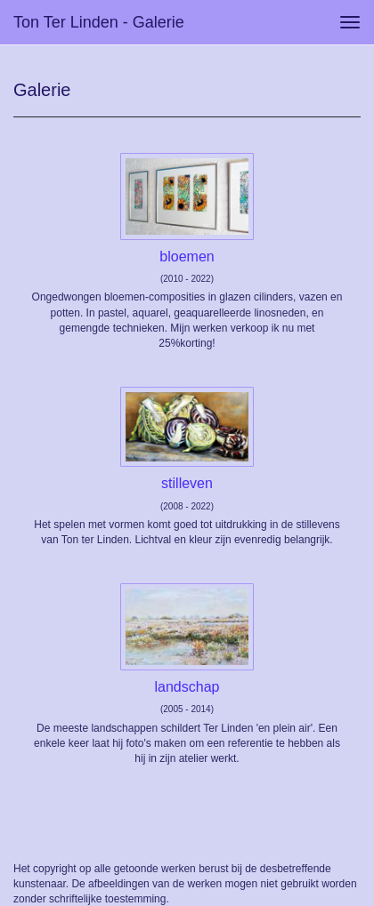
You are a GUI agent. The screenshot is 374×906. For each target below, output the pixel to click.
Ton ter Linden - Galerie (98, 22)
